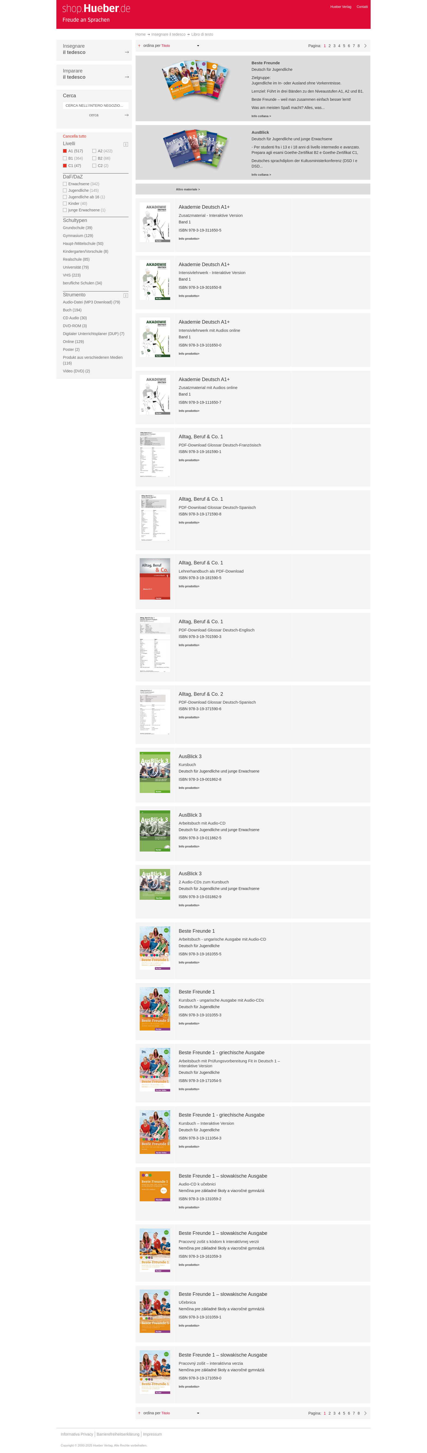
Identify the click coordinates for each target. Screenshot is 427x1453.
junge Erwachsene (87, 210)
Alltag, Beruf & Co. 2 (201, 694)
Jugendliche (84, 190)
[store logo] (96, 13)
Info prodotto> (189, 238)
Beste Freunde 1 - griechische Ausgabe (221, 1052)
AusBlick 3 (190, 756)
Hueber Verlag (341, 7)
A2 (106, 151)
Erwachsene (84, 184)
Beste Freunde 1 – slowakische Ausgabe (223, 1176)
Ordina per (151, 45)
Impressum (152, 1434)
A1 (77, 151)
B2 (105, 158)
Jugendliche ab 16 (87, 197)
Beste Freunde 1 (197, 931)
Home (141, 34)
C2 (104, 165)
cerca (93, 115)
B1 (76, 158)
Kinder (78, 203)
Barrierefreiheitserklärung (118, 1434)
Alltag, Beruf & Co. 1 (201, 436)
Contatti (362, 7)
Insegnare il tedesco (168, 34)
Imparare (74, 74)
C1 (76, 165)
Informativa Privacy (77, 1434)
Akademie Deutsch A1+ (204, 207)
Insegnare (74, 49)
